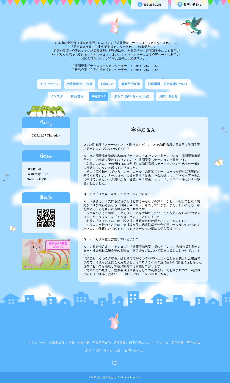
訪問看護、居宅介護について (168, 84)
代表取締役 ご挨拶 (80, 84)
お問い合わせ (189, 4)
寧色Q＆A (99, 96)
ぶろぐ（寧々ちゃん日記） (132, 96)
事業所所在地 (130, 84)
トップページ (49, 84)
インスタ (57, 96)
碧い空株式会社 (106, 377)
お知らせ (107, 84)
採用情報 (77, 96)
